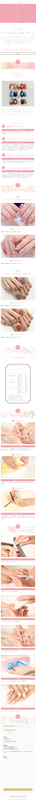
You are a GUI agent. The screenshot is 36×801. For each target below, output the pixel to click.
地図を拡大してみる (18, 789)
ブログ (18, 21)
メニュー (18, 10)
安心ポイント (18, 13)
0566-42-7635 (10, 730)
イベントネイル (18, 5)
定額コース (18, 7)
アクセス (18, 18)
